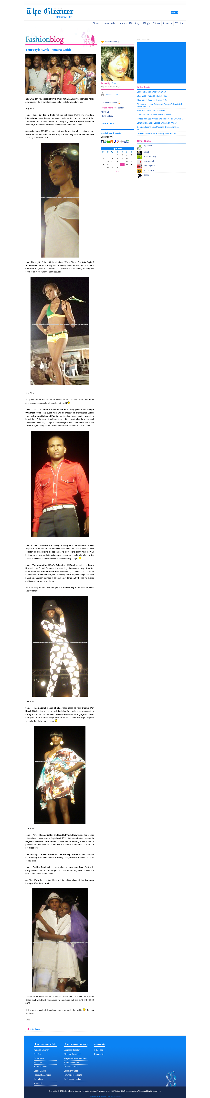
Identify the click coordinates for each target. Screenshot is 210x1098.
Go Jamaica (39, 1058)
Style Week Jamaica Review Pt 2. (152, 96)
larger (117, 94)
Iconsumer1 (149, 161)
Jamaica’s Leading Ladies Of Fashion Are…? (157, 123)
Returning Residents (73, 1075)
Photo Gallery (107, 116)
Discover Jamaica (72, 1066)
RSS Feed (98, 1050)
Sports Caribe (40, 1071)
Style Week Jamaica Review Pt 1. (152, 100)
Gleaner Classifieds (72, 1054)
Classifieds (109, 23)
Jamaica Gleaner (41, 1050)
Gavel (146, 152)
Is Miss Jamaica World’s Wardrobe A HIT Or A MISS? (160, 119)
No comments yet (113, 42)
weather (179, 23)
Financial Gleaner (71, 1062)
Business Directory (72, 1050)
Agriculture (148, 145)
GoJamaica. (119, 1096)
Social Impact (150, 170)
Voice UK (38, 1083)
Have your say (150, 156)
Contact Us (99, 1054)
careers (167, 23)
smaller (109, 94)
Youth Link (38, 1079)
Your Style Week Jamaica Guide (48, 50)
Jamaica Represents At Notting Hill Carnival (156, 133)
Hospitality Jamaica (42, 1075)
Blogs (146, 23)
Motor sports (149, 166)
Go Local (38, 1062)
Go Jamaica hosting (72, 1079)
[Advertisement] (161, 62)
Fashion (120, 108)
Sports (146, 175)
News (96, 23)
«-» (117, 171)
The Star (37, 1054)
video (156, 23)
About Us (105, 112)
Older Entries (35, 1029)
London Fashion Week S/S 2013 (151, 92)
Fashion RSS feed (110, 103)
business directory (129, 23)
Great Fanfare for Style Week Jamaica (154, 115)
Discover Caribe (71, 1071)
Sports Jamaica (40, 1066)
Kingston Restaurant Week (75, 1058)
